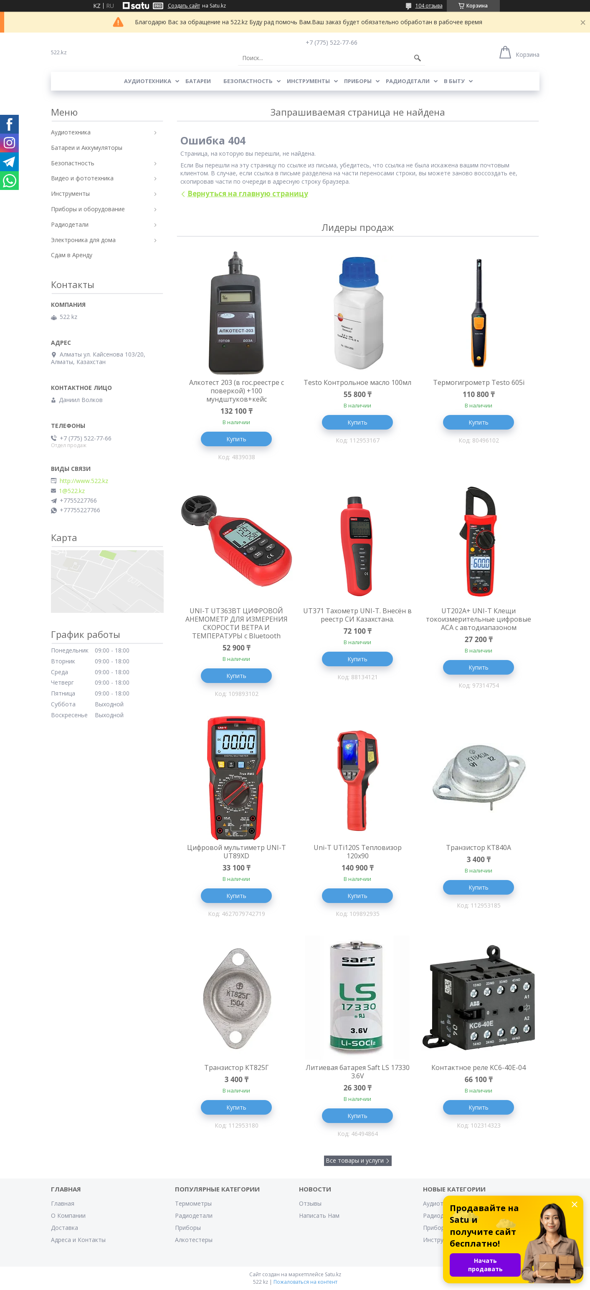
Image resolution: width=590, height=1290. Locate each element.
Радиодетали (408, 81)
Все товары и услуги (355, 1160)
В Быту (454, 81)
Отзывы (310, 1203)
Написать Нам (319, 1215)
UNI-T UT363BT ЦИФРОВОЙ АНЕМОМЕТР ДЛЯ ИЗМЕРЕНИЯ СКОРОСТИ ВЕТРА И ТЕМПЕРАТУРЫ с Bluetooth (236, 623)
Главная (62, 1203)
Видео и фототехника (82, 178)
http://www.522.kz (84, 481)
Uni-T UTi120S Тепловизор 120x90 (358, 851)
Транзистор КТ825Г (236, 1067)
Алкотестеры (194, 1240)
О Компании (68, 1215)
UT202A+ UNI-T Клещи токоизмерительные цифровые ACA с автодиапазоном (478, 619)
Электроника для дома (83, 240)
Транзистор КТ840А (478, 847)
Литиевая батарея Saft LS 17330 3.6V (358, 1071)
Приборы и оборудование (88, 209)
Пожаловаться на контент (305, 1281)
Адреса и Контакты (78, 1240)
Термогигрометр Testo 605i (478, 382)
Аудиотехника (147, 81)
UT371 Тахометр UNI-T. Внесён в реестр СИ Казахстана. (357, 615)
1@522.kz (72, 491)
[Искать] (417, 58)
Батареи (198, 81)
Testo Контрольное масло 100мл (357, 382)
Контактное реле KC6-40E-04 (478, 1067)
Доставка (64, 1228)
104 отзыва (429, 5)
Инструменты (308, 81)
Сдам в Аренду (71, 255)
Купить (236, 439)
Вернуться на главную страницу (247, 193)
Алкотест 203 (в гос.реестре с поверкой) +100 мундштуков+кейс (236, 390)
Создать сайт (184, 6)
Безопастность (248, 81)
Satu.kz (333, 1274)
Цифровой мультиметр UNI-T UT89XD (236, 851)
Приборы (358, 81)
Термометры (193, 1203)
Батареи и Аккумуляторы (86, 148)
